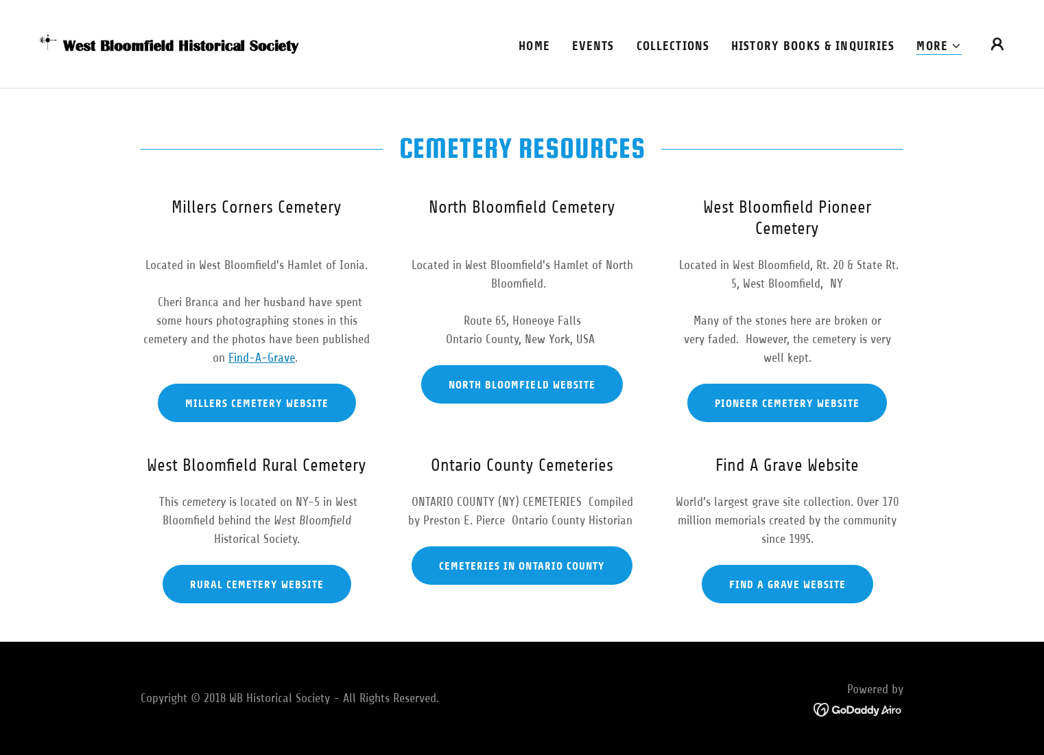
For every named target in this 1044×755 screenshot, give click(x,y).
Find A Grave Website (787, 584)
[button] (939, 46)
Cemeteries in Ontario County (521, 565)
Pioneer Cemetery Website (787, 403)
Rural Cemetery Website (257, 584)
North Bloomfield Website (522, 384)
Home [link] (534, 46)
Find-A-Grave (261, 357)
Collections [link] (673, 46)
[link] (170, 43)
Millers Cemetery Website (257, 403)
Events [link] (593, 46)
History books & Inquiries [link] (812, 46)
